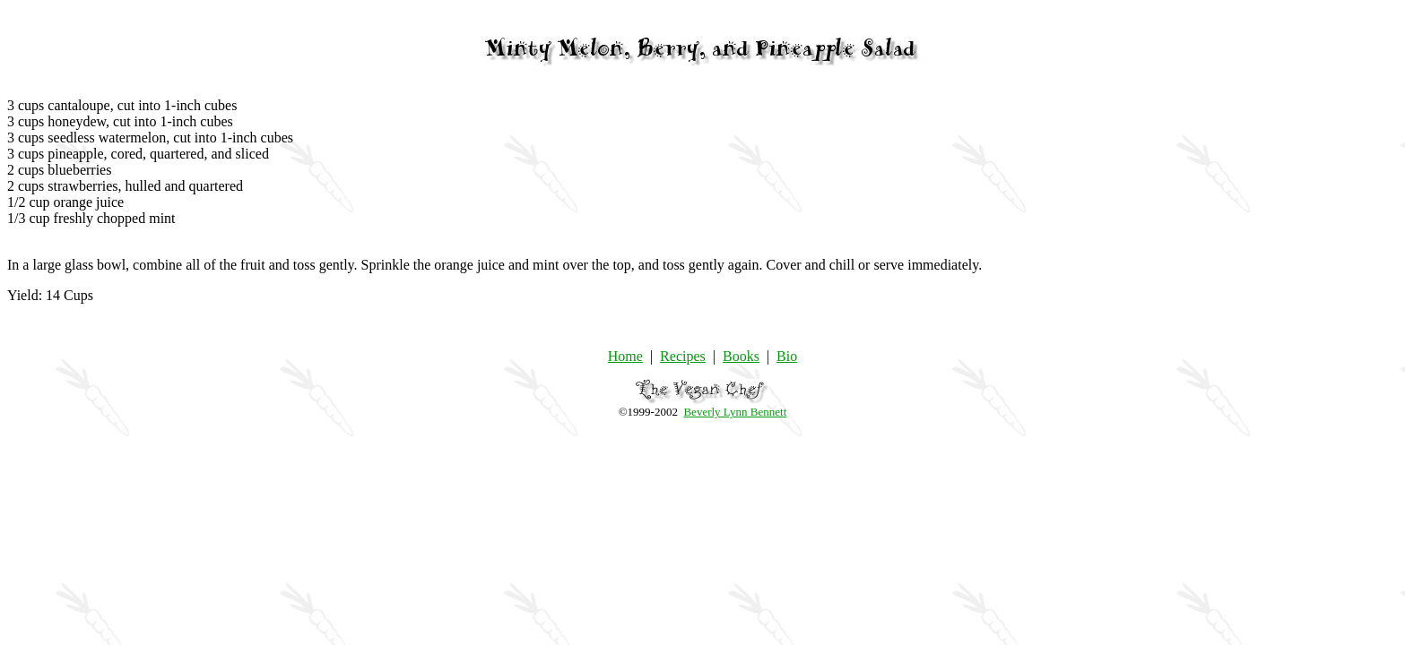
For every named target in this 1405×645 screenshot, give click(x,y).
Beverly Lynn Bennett (734, 411)
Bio (786, 356)
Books (741, 356)
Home (625, 356)
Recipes (683, 356)
